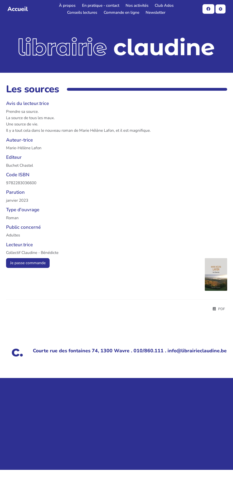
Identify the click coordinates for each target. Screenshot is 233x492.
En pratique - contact (100, 5)
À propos (67, 5)
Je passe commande (28, 263)
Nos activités (137, 5)
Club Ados (164, 5)
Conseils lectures (82, 12)
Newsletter (155, 12)
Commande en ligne (121, 12)
